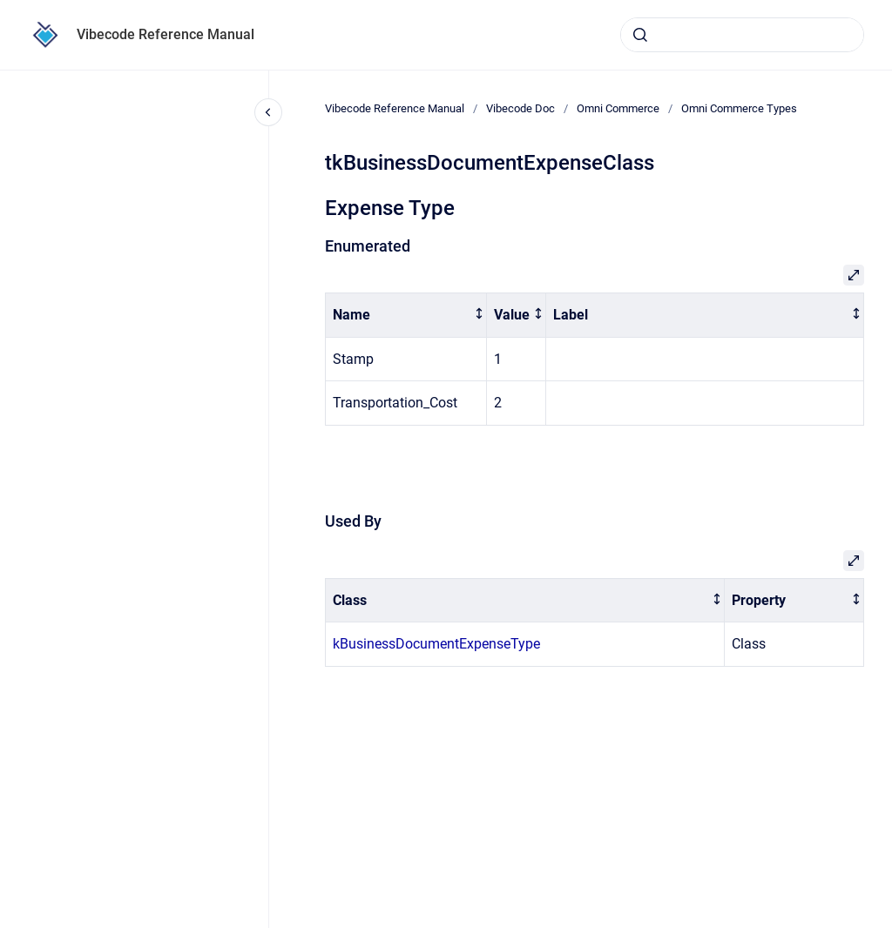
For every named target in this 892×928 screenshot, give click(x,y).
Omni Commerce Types (739, 108)
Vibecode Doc (520, 108)
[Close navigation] (268, 112)
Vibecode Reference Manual (165, 34)
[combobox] (742, 34)
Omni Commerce (618, 108)
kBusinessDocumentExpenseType (436, 643)
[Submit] (640, 35)
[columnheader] (406, 315)
